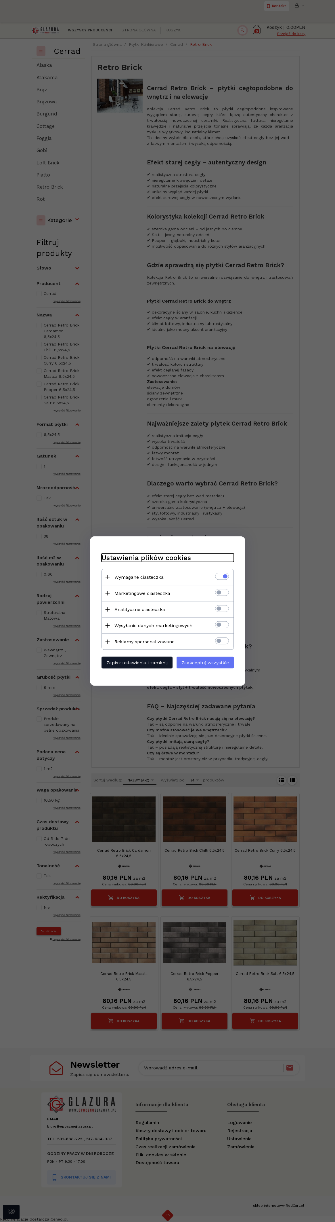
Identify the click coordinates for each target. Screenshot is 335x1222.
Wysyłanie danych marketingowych (153, 625)
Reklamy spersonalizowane (144, 641)
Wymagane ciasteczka (139, 577)
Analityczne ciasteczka (139, 609)
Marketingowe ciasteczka (142, 593)
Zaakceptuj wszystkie (205, 662)
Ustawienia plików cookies (146, 558)
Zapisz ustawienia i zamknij (137, 662)
